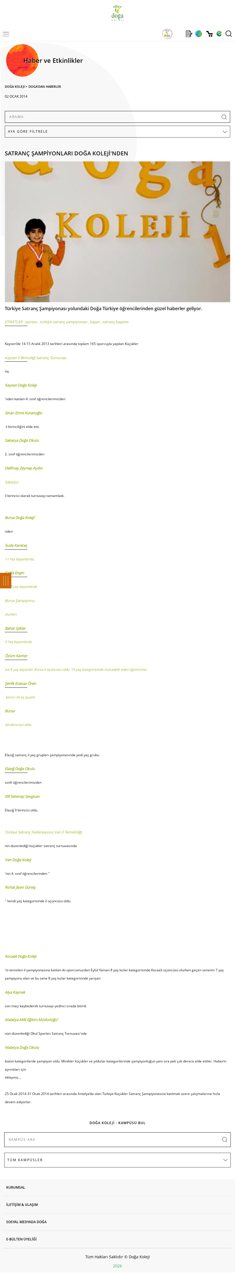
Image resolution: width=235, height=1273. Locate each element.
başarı (95, 321)
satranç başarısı (115, 321)
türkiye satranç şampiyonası (63, 321)
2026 (117, 1265)
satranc (31, 321)
